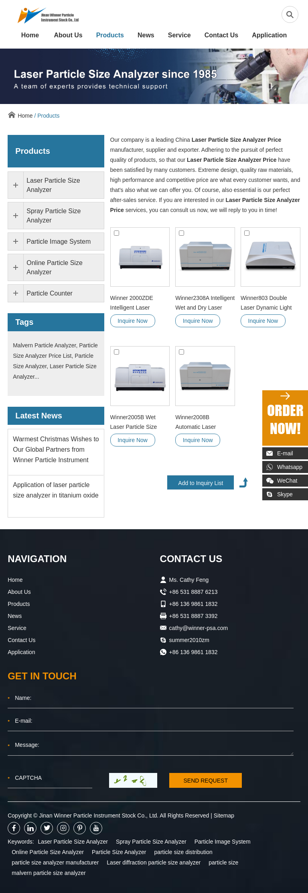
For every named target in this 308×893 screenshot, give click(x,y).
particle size (223, 862)
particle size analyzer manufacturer (55, 862)
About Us (68, 35)
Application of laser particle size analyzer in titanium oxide (55, 490)
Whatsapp (284, 467)
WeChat (281, 481)
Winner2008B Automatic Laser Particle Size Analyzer (202, 423)
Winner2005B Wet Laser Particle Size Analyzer (133, 423)
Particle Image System (223, 841)
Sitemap (224, 815)
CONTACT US (191, 558)
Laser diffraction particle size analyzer (154, 862)
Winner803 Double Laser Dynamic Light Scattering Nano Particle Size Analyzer (268, 303)
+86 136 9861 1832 (193, 652)
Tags (24, 322)
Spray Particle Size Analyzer (151, 841)
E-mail (279, 453)
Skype (279, 494)
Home (30, 35)
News (146, 35)
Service (179, 35)
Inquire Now (133, 321)
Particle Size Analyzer (119, 852)
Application (269, 35)
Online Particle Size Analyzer (48, 852)
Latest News (38, 415)
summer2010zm (189, 640)
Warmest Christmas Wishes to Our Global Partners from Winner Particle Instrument (56, 449)
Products (110, 35)
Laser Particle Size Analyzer (73, 841)
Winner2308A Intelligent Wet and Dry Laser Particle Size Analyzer (205, 303)
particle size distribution (183, 852)
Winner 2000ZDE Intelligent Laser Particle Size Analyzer (137, 303)
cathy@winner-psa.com (198, 628)
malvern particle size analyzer (48, 873)
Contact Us (221, 35)
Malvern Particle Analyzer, (46, 345)
